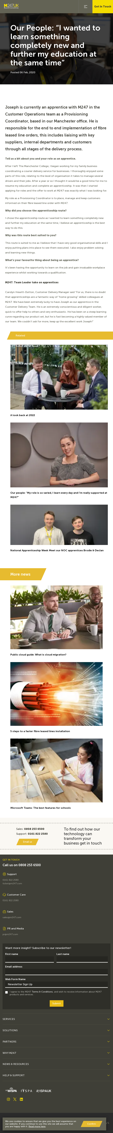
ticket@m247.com (12, 883)
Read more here (36, 1126)
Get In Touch (102, 6)
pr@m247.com (10, 934)
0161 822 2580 (11, 880)
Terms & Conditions (42, 991)
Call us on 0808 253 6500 (22, 865)
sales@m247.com (12, 917)
